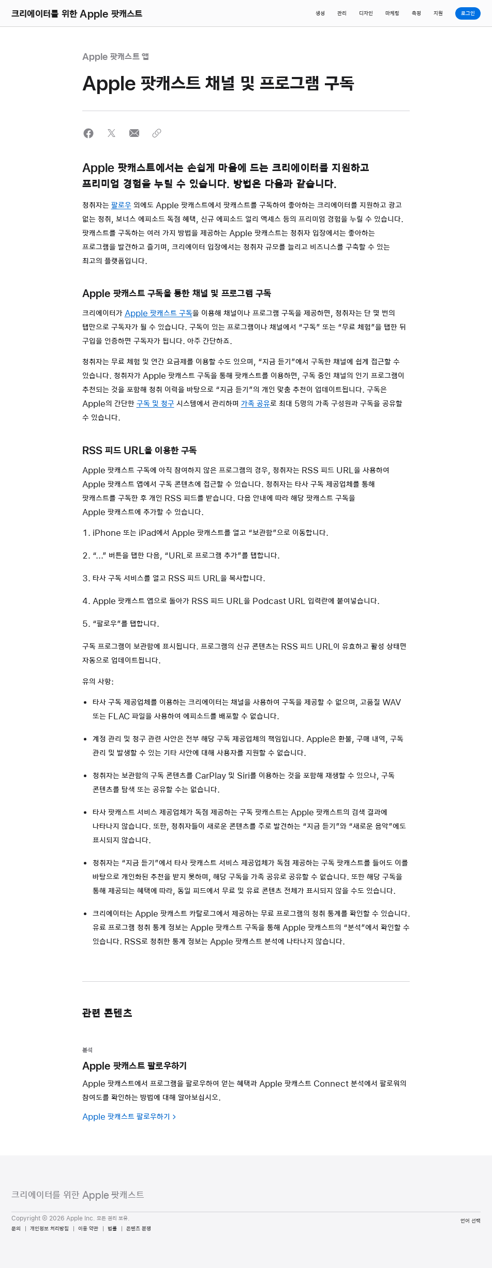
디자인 (366, 13)
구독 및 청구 (155, 404)
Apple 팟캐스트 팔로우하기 (126, 1117)
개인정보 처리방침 (49, 1228)
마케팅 (392, 13)
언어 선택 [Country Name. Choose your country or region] (470, 1221)
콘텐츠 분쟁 (138, 1228)
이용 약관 (88, 1228)
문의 (16, 1228)
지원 (438, 13)
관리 (342, 13)
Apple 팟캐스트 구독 (158, 313)
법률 (112, 1228)
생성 (320, 13)
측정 (416, 13)
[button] (88, 133)
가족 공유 (255, 404)
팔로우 (121, 205)
